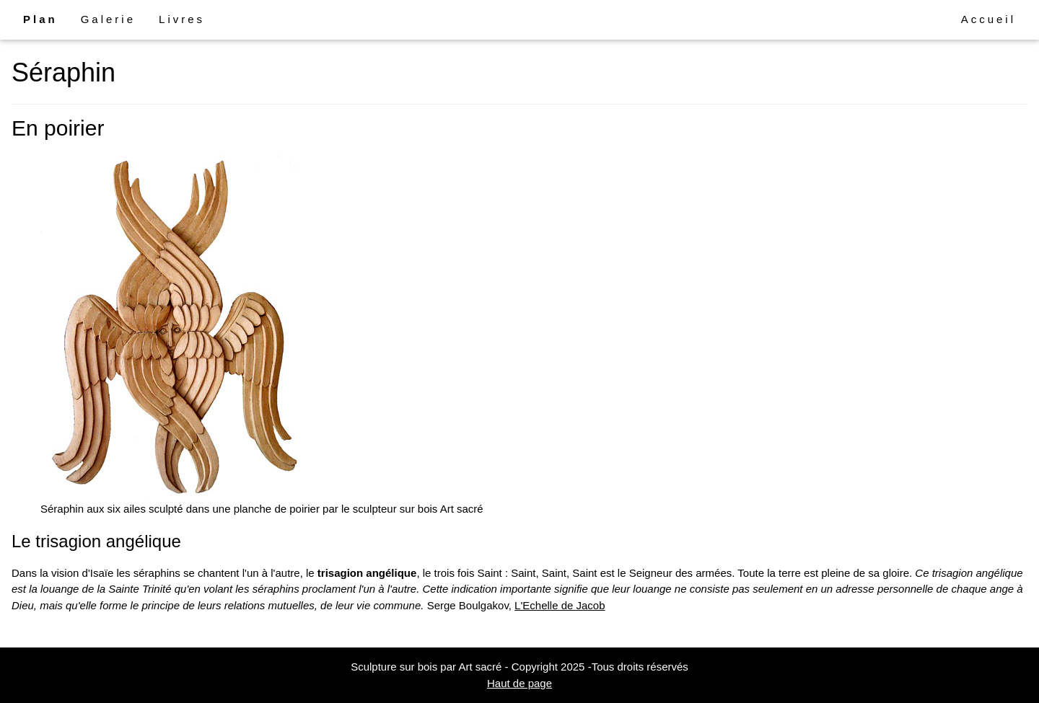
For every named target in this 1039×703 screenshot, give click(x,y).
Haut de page (519, 683)
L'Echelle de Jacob (559, 605)
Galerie (108, 19)
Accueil (988, 19)
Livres (182, 19)
